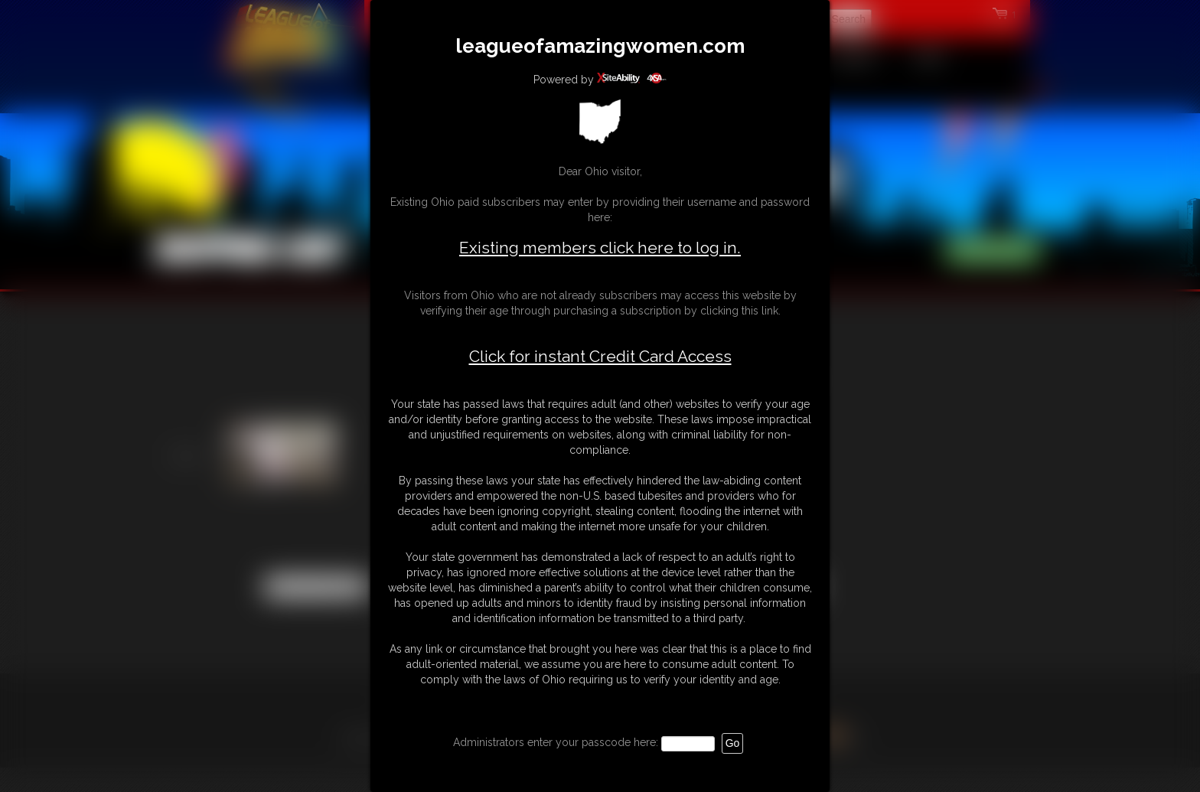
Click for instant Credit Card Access (600, 356)
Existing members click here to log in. (600, 247)
